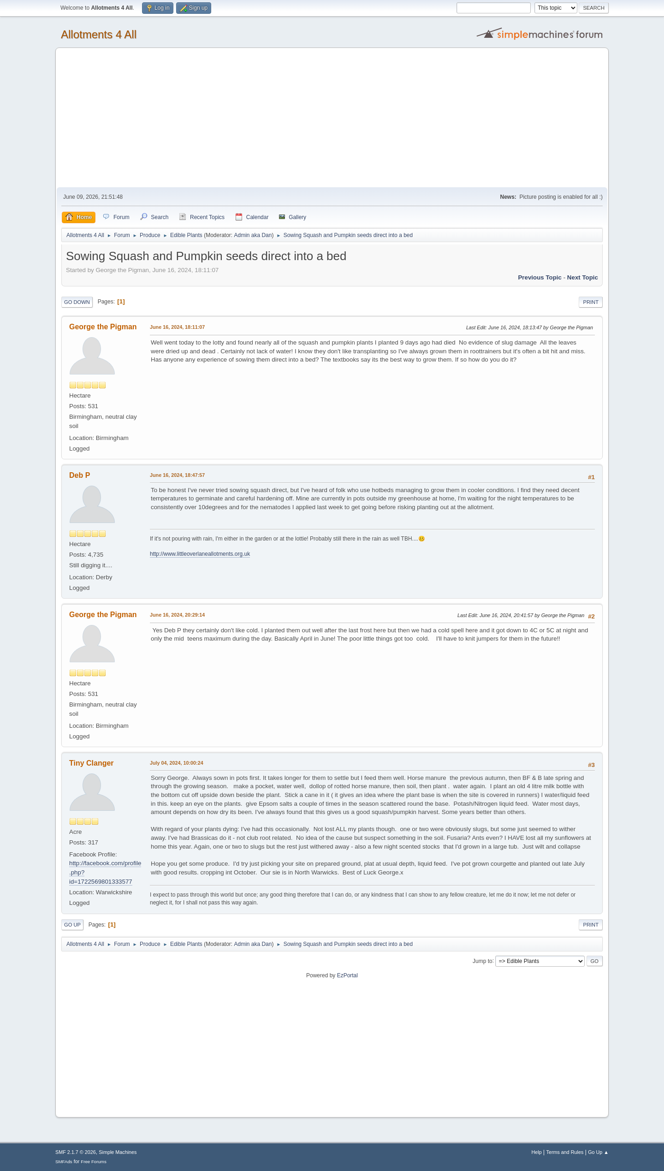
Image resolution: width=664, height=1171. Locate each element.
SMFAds (63, 1161)
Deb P (79, 475)
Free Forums (94, 1161)
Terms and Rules (565, 1152)
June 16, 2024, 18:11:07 (177, 327)
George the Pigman (103, 327)
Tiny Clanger (91, 763)
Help (537, 1152)
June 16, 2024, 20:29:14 (177, 615)
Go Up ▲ (598, 1152)
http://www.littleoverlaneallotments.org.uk (200, 554)
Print (591, 302)
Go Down (77, 302)
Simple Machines (117, 1152)
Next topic (582, 277)
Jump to (482, 960)
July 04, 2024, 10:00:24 (176, 763)
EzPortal (347, 975)
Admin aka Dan (253, 235)
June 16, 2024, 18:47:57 (177, 475)
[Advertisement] (332, 118)
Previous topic (540, 277)
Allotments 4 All (98, 34)
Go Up (72, 924)
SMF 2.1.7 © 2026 (75, 1152)
